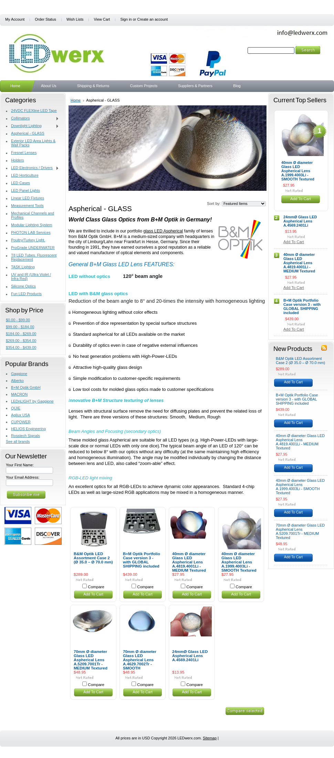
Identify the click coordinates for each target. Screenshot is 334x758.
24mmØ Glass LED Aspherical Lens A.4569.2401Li (190, 656)
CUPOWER (21, 422)
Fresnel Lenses (23, 152)
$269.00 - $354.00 (21, 341)
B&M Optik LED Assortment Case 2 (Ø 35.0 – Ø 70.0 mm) (93, 558)
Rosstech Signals (25, 436)
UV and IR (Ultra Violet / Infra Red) (31, 276)
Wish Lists (75, 19)
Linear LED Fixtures (27, 198)
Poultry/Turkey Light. (28, 240)
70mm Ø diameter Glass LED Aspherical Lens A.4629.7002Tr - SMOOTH (139, 660)
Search (240, 50)
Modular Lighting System (31, 225)
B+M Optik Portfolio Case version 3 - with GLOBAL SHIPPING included (141, 560)
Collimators (32, 118)
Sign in (126, 19)
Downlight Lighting (32, 126)
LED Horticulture (25, 175)
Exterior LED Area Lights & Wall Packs (33, 143)
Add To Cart (93, 594)
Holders (17, 160)
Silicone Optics (23, 286)
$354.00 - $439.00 (21, 347)
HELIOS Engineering (28, 429)
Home (76, 100)
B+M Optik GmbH (26, 387)
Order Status (45, 19)
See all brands (18, 441)
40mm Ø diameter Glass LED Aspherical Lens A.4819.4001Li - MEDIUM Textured (189, 562)
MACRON (19, 394)
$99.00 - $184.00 (20, 327)
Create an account (152, 19)
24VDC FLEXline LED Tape (34, 110)
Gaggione (19, 374)
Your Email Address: (23, 477)
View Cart (102, 19)
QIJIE (15, 408)
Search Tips (293, 58)
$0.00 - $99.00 (18, 320)
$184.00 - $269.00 (21, 334)
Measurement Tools (27, 206)
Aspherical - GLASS (27, 133)
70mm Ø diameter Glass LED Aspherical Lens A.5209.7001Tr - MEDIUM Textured (90, 660)
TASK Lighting (23, 267)
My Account (14, 19)
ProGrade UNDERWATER (33, 248)
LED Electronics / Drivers (32, 168)
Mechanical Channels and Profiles (32, 215)
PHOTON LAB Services (31, 232)
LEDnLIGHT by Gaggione (32, 401)
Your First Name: (20, 465)
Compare (96, 587)
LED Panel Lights (25, 190)
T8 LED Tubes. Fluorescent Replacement (33, 257)
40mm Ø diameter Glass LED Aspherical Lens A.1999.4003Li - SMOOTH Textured (239, 562)
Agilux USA (20, 415)
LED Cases (20, 183)
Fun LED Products (26, 294)
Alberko (17, 380)
